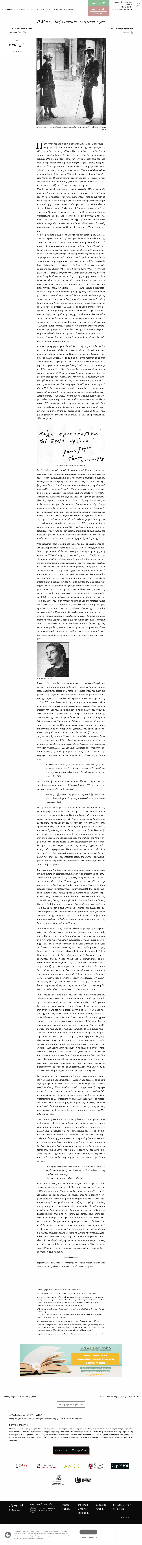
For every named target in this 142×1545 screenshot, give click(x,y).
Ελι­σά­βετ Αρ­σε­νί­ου (41, 1429)
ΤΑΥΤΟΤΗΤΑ (100, 1509)
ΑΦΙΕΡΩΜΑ (127, 2)
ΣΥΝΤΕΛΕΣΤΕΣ (101, 1505)
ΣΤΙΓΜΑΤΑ (21, 9)
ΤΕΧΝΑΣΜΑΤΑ (69, 9)
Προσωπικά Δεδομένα (122, 1505)
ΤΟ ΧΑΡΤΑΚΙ (57, 9)
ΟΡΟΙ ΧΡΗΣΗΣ (118, 1509)
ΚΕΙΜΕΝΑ (40, 9)
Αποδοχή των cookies (88, 1532)
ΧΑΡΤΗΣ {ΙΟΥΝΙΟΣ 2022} (20, 28)
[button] (8, 1535)
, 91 (16, 1505)
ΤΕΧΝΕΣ (48, 9)
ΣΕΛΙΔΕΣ (116, 2)
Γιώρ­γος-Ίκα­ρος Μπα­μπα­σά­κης (85, 1434)
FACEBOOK (66, 1505)
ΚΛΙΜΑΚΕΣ (31, 9)
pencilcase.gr (125, 1517)
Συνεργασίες (83, 1505)
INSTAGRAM (66, 1509)
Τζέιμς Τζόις (59, 1437)
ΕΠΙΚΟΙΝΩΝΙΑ (126, 7)
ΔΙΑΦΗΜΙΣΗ (83, 1509)
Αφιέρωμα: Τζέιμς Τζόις (18, 32)
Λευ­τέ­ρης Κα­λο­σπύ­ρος (36, 1432)
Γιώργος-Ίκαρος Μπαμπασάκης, (19, 1397)
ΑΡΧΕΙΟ (129, 5)
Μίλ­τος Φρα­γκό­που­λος (98, 1437)
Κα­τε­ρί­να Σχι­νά (25, 1437)
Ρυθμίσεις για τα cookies (89, 1537)
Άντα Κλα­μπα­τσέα (45, 1434)
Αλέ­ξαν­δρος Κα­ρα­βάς (75, 1432)
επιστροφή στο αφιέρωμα (71, 1404)
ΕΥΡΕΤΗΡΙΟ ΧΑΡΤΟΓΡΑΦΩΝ (122, 9)
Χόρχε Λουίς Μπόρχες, (120, 1397)
